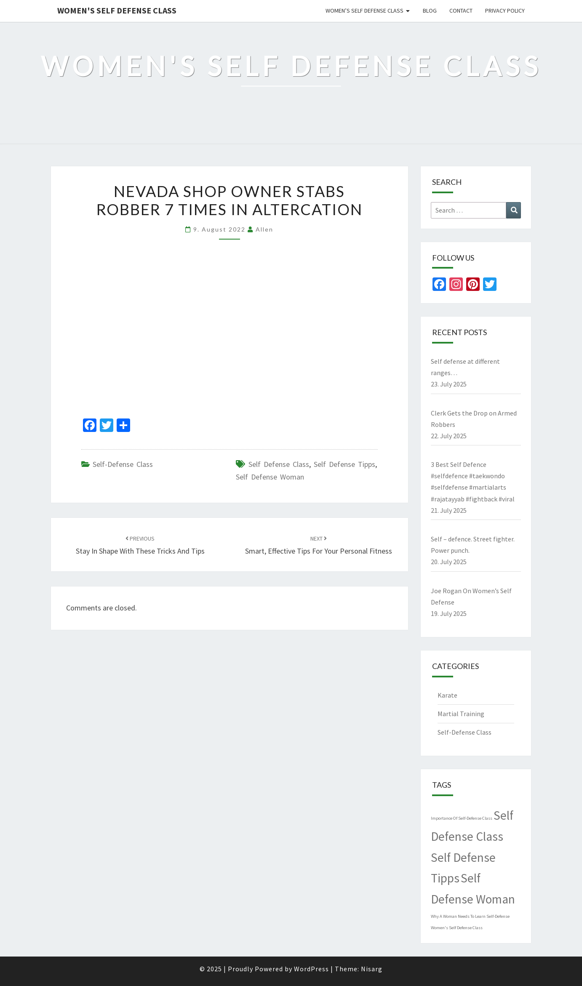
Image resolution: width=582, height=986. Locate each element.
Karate (447, 695)
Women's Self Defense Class (116, 10)
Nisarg (371, 969)
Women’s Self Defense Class (364, 10)
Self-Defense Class (123, 464)
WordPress (311, 969)
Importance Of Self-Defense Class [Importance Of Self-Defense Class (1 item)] (461, 818)
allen (264, 229)
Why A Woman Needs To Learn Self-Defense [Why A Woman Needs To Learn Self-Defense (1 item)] (470, 916)
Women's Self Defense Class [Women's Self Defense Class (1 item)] (457, 927)
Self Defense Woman (270, 477)
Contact (461, 10)
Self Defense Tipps (344, 464)
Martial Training (461, 713)
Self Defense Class (278, 464)
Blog (430, 10)
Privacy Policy (505, 10)
